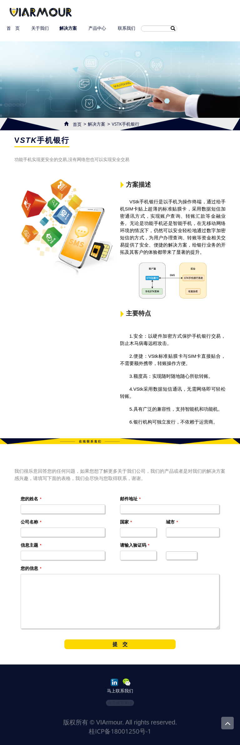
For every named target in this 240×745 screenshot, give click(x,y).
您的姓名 (31, 498)
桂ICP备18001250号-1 (120, 736)
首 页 (13, 28)
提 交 (120, 644)
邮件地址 (130, 498)
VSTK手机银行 (125, 124)
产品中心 (97, 28)
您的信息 (31, 568)
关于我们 (39, 28)
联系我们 (126, 28)
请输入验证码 (134, 545)
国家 (126, 521)
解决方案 (68, 28)
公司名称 (31, 521)
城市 (172, 521)
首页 (75, 124)
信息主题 (31, 545)
